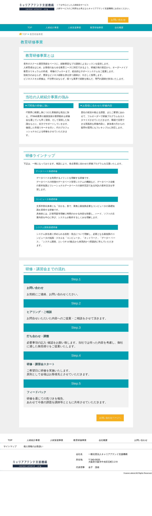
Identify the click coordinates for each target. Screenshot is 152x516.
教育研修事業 (96, 27)
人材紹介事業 (52, 27)
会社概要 (119, 27)
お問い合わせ (118, 20)
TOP (30, 27)
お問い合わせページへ (110, 418)
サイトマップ (10, 446)
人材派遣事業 (74, 27)
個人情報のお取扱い (33, 446)
